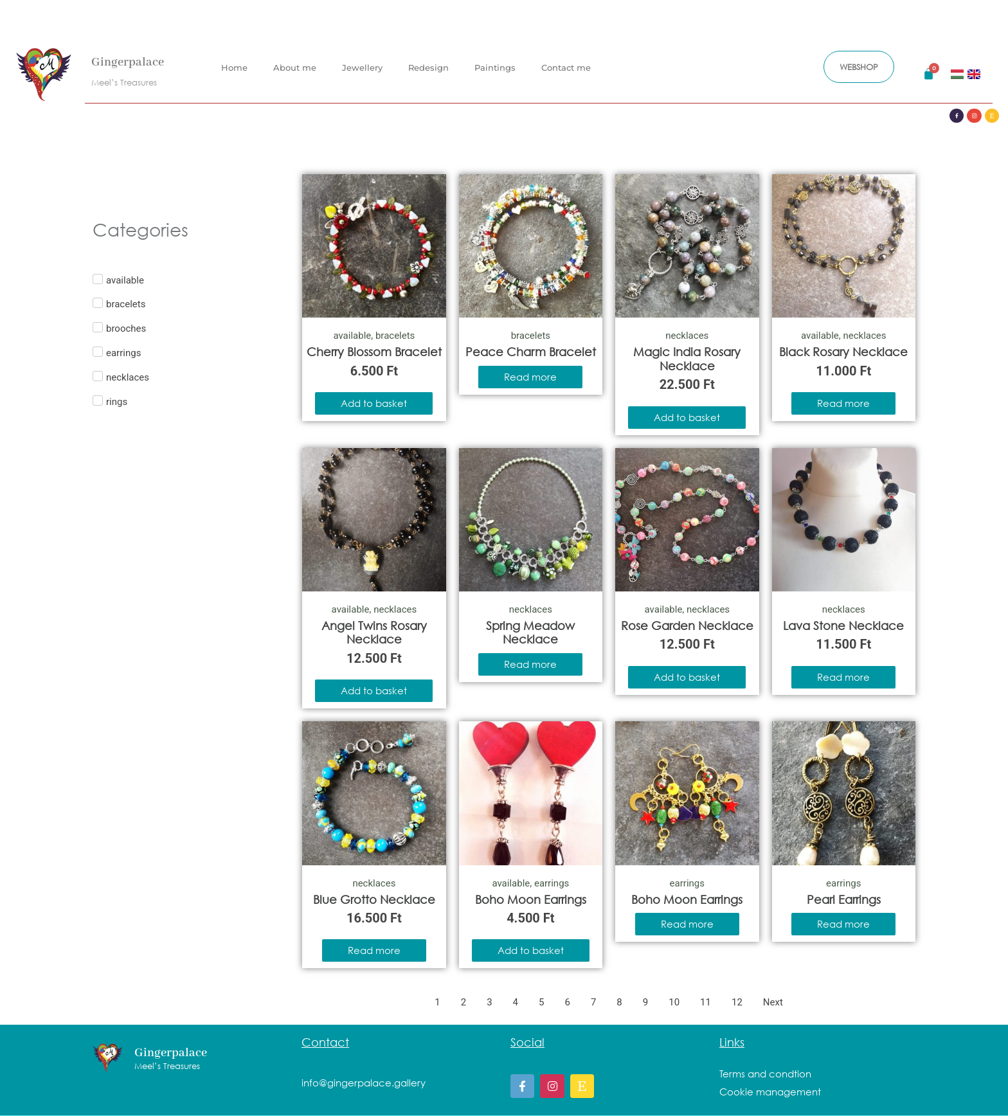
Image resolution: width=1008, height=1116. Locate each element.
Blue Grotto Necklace (374, 899)
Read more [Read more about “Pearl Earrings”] (843, 924)
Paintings (495, 64)
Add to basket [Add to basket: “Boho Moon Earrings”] (531, 950)
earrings (551, 883)
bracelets (395, 335)
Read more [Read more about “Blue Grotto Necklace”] (374, 950)
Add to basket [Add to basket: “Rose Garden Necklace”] (687, 677)
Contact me (566, 64)
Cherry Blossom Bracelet (374, 352)
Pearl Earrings (844, 899)
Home (234, 64)
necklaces (686, 335)
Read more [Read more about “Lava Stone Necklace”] (843, 677)
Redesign (428, 64)
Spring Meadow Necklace (530, 632)
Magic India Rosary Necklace (687, 359)
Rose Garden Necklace (687, 625)
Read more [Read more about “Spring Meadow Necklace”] (530, 664)
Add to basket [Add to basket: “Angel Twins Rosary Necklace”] (374, 690)
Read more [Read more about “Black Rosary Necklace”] (843, 403)
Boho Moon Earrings (530, 899)
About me (294, 64)
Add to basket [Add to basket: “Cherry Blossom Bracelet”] (374, 403)
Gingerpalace (127, 58)
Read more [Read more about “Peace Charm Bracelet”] (530, 376)
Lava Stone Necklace (843, 625)
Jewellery (362, 64)
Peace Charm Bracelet (530, 352)
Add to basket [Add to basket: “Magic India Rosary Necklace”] (687, 417)
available (352, 335)
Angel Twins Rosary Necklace (374, 632)
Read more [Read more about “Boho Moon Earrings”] (687, 924)
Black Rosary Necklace (843, 352)
